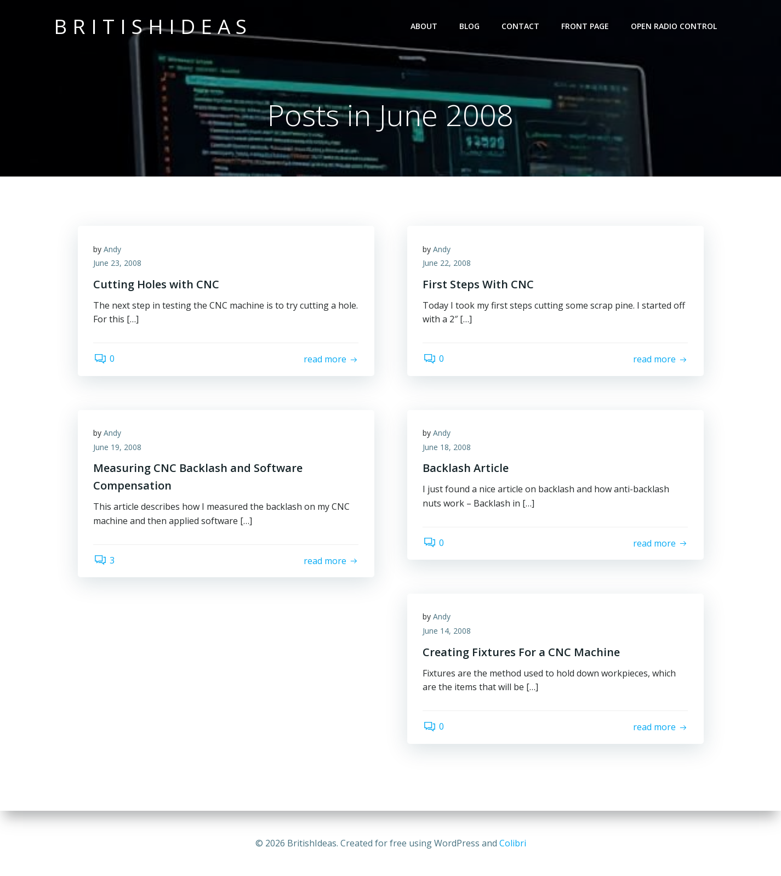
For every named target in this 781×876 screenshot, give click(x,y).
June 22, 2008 (448, 264)
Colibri (512, 843)
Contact (521, 26)
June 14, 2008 (448, 632)
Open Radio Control (674, 26)
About (424, 26)
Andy (113, 250)
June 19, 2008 (118, 448)
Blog (470, 26)
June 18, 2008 (448, 448)
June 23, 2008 (118, 264)
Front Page (585, 26)
